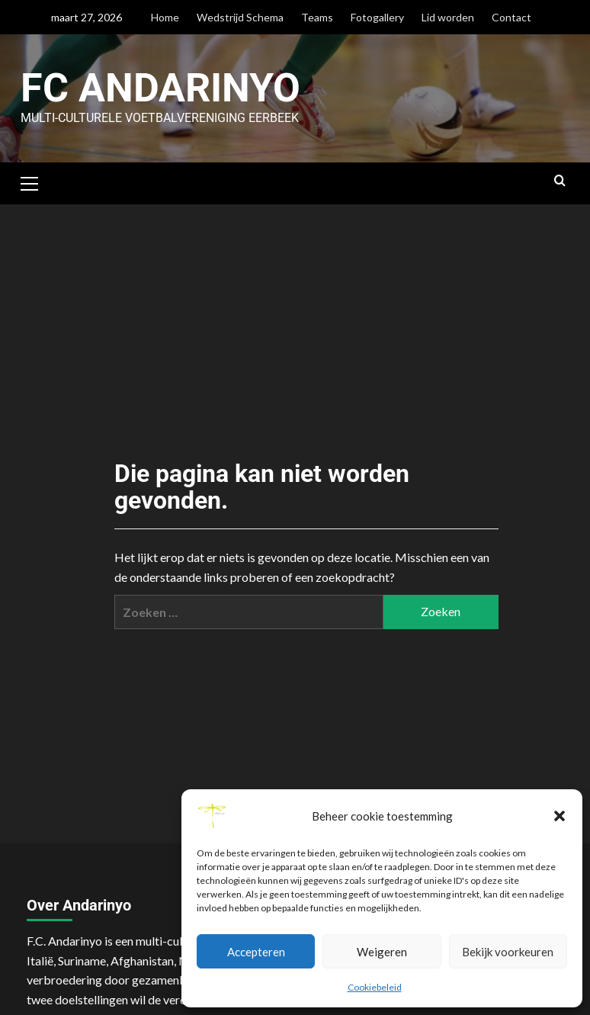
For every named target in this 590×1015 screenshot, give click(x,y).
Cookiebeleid (375, 987)
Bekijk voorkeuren (507, 952)
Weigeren (382, 952)
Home (165, 17)
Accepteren (256, 952)
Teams (317, 17)
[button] (559, 816)
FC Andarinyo (160, 88)
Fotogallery (377, 17)
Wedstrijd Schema (240, 17)
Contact (511, 17)
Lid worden (448, 17)
